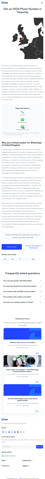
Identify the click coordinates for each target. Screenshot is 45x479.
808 (33, 259)
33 (19, 259)
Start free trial (12, 247)
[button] (22, 280)
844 (12, 259)
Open (37, 352)
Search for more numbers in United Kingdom (33, 246)
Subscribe (39, 446)
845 (5, 259)
